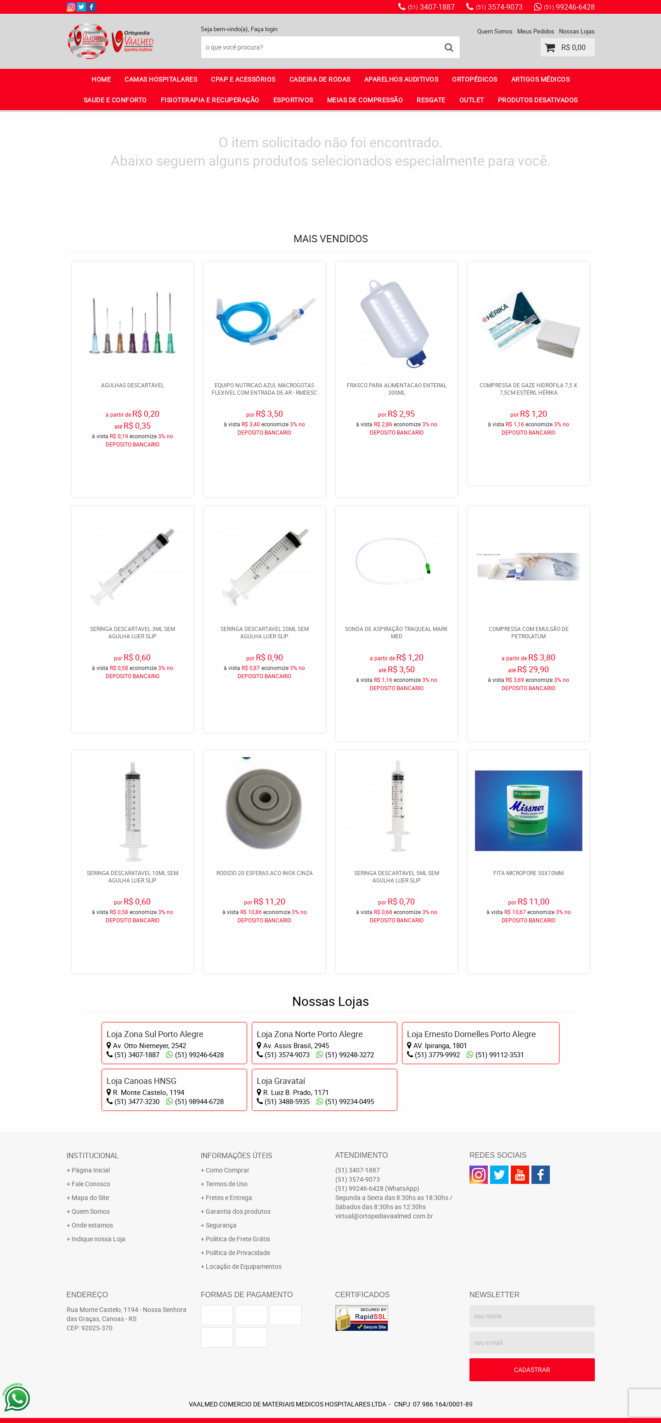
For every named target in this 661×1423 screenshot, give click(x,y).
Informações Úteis (236, 1133)
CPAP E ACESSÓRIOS (243, 79)
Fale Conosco (91, 1161)
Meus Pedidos (535, 31)
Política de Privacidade (238, 1230)
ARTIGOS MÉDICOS (540, 79)
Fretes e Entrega (229, 1175)
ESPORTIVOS (293, 99)
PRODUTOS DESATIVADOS (538, 99)
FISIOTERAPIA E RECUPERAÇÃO (210, 99)
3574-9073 (499, 7)
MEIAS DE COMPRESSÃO (365, 99)
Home (101, 79)
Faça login (264, 29)
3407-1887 (431, 7)
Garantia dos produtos (238, 1188)
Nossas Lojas (577, 31)
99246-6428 (569, 7)
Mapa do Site (90, 1175)
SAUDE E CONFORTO (115, 99)
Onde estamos (92, 1202)
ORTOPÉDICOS (474, 79)
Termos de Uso (227, 1161)
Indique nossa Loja (98, 1216)
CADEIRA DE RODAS (319, 79)
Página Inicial (91, 1147)
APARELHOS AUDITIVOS (401, 79)
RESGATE (431, 99)
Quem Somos (495, 31)
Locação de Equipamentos (244, 1243)
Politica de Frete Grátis (238, 1216)
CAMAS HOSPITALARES (160, 79)
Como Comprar (227, 1147)
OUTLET (471, 99)
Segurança (221, 1202)
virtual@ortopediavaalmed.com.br (384, 1193)
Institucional (93, 1133)
